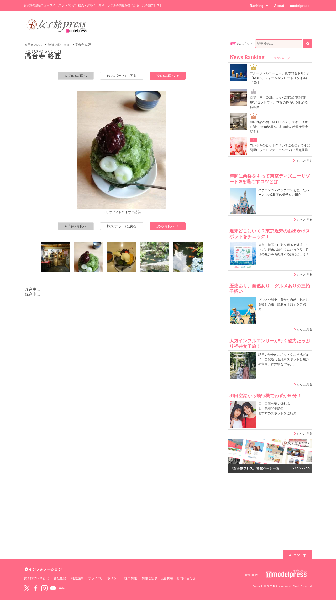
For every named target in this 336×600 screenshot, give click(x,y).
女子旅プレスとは (36, 578)
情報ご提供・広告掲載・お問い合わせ (169, 578)
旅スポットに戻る (121, 76)
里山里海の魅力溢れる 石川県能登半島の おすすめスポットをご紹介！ (279, 408)
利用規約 (77, 578)
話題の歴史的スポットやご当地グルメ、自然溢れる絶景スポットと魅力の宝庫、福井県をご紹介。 (283, 359)
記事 (233, 43)
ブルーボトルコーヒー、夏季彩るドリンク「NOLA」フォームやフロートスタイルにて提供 (280, 78)
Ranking (259, 5)
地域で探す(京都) (59, 44)
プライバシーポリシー (104, 578)
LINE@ (62, 588)
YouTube (53, 588)
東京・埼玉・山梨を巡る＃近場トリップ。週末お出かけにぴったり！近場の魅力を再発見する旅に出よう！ (283, 249)
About (279, 6)
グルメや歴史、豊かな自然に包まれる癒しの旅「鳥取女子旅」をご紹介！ (283, 304)
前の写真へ (76, 76)
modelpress (299, 6)
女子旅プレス (33, 44)
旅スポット (245, 43)
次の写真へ (167, 76)
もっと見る (304, 161)
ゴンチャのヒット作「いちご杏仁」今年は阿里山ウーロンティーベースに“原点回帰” (280, 147)
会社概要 (60, 578)
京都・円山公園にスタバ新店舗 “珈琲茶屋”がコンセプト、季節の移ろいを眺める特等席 (279, 102)
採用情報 (130, 578)
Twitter (27, 588)
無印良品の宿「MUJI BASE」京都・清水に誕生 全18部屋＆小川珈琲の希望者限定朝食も (279, 126)
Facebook (35, 588)
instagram (44, 588)
